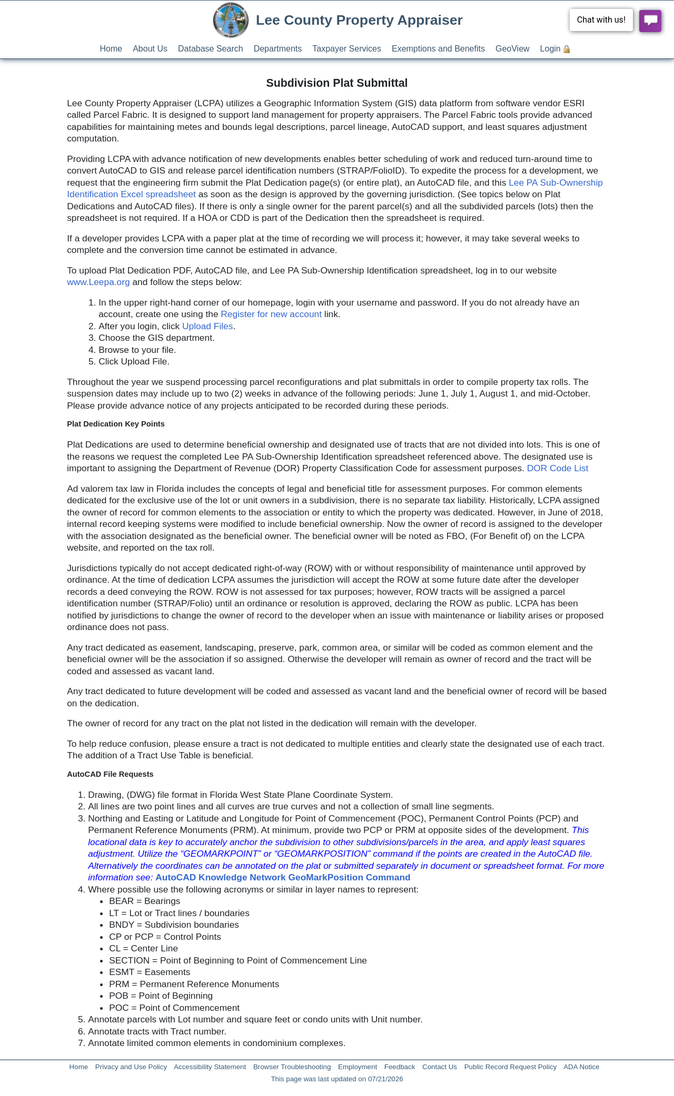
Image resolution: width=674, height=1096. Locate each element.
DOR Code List (558, 468)
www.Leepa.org (98, 282)
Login (550, 48)
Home (111, 48)
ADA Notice (581, 1067)
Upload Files (207, 326)
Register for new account (271, 314)
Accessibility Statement (210, 1067)
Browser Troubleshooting (292, 1067)
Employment (357, 1067)
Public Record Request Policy (510, 1067)
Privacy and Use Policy (131, 1067)
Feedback (399, 1067)
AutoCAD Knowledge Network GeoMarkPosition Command (282, 877)
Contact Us (439, 1067)
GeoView (512, 48)
